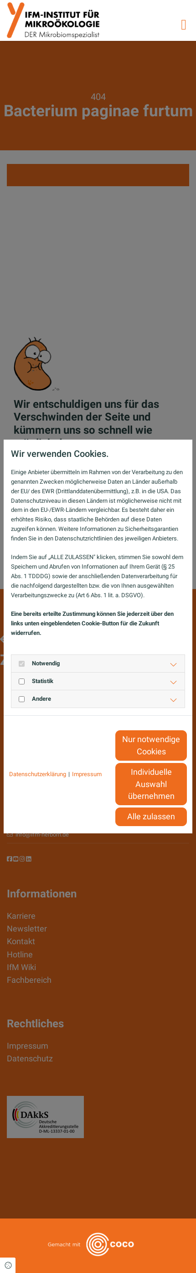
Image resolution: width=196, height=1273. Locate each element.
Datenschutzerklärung (37, 774)
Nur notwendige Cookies (151, 745)
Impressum (87, 774)
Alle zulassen (151, 816)
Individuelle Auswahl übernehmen (151, 784)
